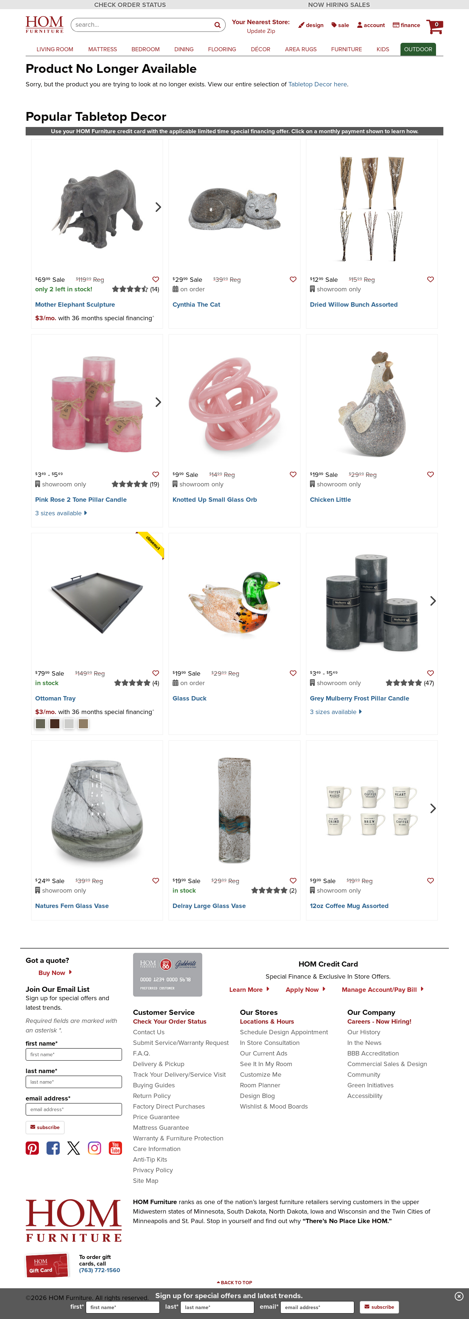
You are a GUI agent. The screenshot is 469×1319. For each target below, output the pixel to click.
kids (383, 49)
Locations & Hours (267, 1021)
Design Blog (257, 1096)
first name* (42, 1043)
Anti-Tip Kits (150, 1159)
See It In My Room (266, 1064)
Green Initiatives (370, 1085)
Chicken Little (330, 499)
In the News (364, 1042)
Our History (363, 1032)
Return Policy (152, 1096)
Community (363, 1074)
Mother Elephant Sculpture (75, 304)
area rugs (301, 49)
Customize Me (260, 1074)
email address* (48, 1098)
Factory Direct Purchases (169, 1106)
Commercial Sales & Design (387, 1064)
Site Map (145, 1180)
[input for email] (317, 1307)
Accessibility (365, 1096)
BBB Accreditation (373, 1053)
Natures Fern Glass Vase (72, 906)
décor (260, 49)
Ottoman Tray (55, 698)
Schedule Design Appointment (284, 1032)
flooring (222, 49)
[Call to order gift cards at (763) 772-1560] (99, 1270)
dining (183, 49)
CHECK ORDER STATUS (130, 5)
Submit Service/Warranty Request (181, 1042)
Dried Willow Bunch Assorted (354, 304)
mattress (102, 49)
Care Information (157, 1149)
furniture (346, 49)
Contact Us (149, 1032)
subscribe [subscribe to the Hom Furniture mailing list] (45, 1127)
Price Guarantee (156, 1117)
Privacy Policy (153, 1170)
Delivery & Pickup (158, 1064)
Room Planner (260, 1085)
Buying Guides (154, 1085)
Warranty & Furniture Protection (178, 1138)
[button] (261, 26)
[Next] (157, 206)
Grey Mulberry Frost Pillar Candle (359, 698)
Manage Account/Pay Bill (379, 989)
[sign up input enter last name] (74, 1082)
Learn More (246, 989)
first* (115, 1307)
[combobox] (140, 25)
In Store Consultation (270, 1042)
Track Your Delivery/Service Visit (179, 1074)
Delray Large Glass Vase (209, 906)
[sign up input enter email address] (74, 1109)
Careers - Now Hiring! (379, 1021)
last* (209, 1307)
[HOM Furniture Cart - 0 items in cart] (433, 24)
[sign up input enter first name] (74, 1054)
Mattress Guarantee (161, 1127)
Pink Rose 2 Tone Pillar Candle (81, 499)
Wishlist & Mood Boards (274, 1106)
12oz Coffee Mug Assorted (349, 906)
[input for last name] (217, 1307)
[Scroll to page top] (234, 1282)
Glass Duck (190, 698)
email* (307, 1307)
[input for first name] (123, 1307)
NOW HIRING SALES (339, 5)
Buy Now (51, 973)
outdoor (418, 49)
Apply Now (302, 989)
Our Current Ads (263, 1053)
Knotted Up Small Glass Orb (215, 499)
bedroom (146, 49)
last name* (41, 1071)
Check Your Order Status (170, 1021)
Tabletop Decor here (317, 84)
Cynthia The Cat (196, 304)
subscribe (379, 1307)
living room (55, 49)
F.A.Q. (141, 1053)
